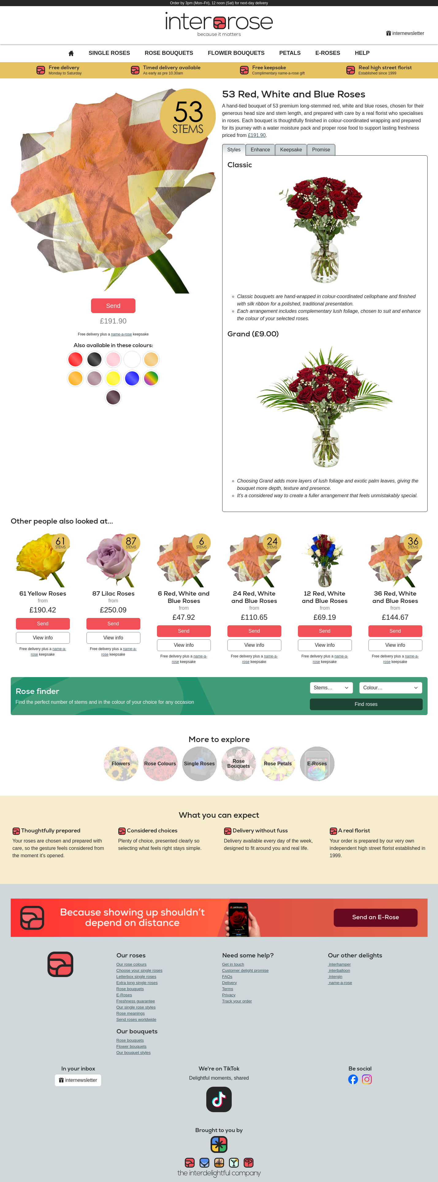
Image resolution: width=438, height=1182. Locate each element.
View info (43, 637)
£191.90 (257, 135)
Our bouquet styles (133, 1052)
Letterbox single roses (136, 976)
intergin (335, 976)
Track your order (237, 1001)
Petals (290, 53)
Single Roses (109, 53)
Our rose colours (131, 964)
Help (362, 53)
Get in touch (233, 964)
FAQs (227, 976)
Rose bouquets (130, 989)
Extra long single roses (137, 982)
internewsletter (405, 33)
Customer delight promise (245, 970)
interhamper (339, 964)
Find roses (366, 704)
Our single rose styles (136, 1007)
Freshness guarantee (135, 1001)
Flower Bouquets (236, 53)
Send (113, 305)
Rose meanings (130, 1013)
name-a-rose (121, 334)
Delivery (229, 982)
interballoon (339, 970)
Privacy (229, 995)
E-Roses (327, 53)
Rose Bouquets (169, 53)
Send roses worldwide (136, 1019)
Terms (227, 989)
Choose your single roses (139, 970)
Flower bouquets (131, 1046)
